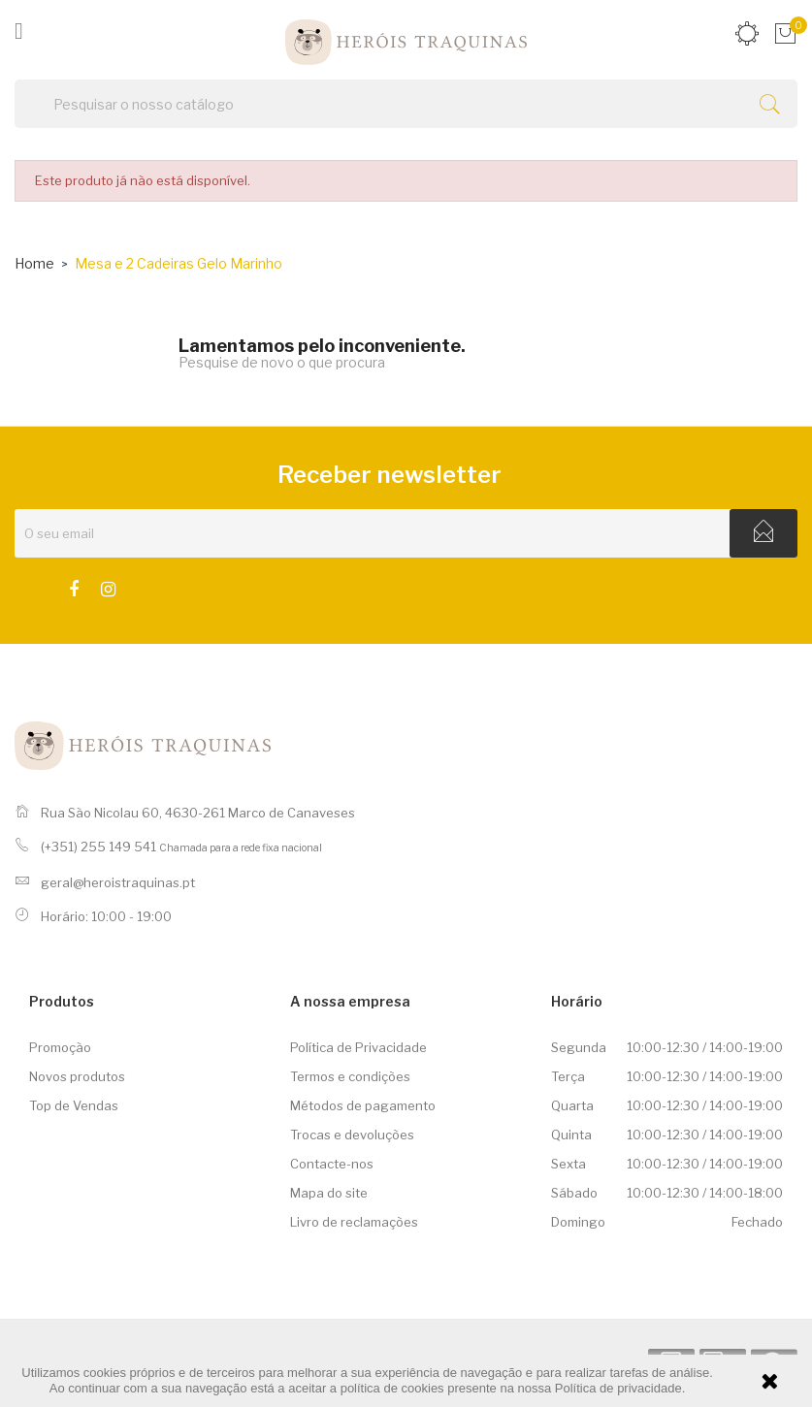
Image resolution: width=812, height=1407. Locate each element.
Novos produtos (77, 1076)
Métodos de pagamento (363, 1105)
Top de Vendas (73, 1105)
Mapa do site (329, 1192)
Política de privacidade (618, 1388)
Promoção (60, 1047)
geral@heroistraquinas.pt (118, 882)
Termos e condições (350, 1076)
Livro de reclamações (354, 1222)
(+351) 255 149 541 (98, 846)
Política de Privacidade (358, 1047)
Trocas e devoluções (352, 1134)
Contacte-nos (332, 1163)
